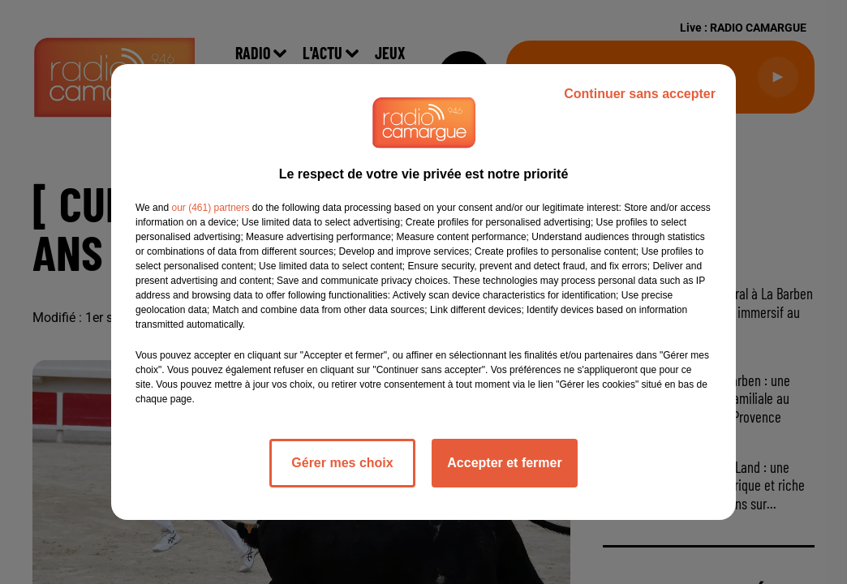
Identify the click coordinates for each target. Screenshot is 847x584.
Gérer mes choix (342, 463)
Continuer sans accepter (640, 94)
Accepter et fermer (504, 463)
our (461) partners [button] (210, 207)
